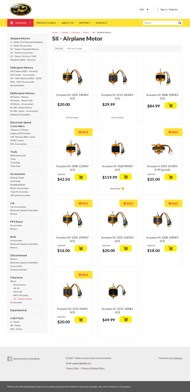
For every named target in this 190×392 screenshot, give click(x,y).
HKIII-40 (17, 291)
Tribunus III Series (19, 129)
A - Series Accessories (21, 45)
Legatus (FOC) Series (20, 133)
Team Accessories (19, 191)
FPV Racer (16, 221)
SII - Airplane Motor (22, 298)
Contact (102, 23)
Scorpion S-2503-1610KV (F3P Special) (162, 167)
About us (68, 23)
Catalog (20, 23)
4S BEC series (17, 140)
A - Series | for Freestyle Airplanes (26, 42)
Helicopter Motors (21, 67)
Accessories (17, 173)
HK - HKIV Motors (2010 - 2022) (25, 78)
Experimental (18, 310)
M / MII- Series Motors (21, 107)
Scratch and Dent (18, 269)
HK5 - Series (16, 329)
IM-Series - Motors (19, 97)
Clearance (16, 277)
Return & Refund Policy (93, 368)
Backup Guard (17, 177)
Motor (13, 281)
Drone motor (19, 284)
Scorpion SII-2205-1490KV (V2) (72, 96)
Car (12, 203)
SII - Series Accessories (21, 52)
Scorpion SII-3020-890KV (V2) (117, 167)
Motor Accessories (19, 188)
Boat (13, 236)
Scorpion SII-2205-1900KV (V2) (72, 239)
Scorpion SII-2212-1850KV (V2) (117, 96)
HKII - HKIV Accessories (22, 82)
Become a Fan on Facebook (27, 358)
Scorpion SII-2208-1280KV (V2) (162, 239)
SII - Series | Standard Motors (24, 49)
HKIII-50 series (20, 295)
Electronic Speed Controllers (24, 210)
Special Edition (17, 85)
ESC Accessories (18, 144)
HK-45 (16, 288)
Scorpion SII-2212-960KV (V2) (72, 310)
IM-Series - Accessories (21, 104)
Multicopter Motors (22, 93)
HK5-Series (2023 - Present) (24, 71)
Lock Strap (15, 181)
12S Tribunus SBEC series (22, 137)
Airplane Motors (20, 38)
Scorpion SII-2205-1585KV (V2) (117, 239)
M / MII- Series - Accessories (24, 111)
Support (84, 23)
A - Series (15, 322)
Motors (13, 214)
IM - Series (15, 325)
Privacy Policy (72, 368)
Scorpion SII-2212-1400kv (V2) (117, 310)
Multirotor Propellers (20, 114)
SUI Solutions (176, 358)
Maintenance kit (18, 155)
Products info (46, 23)
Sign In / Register (169, 9)
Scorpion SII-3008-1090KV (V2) (162, 96)
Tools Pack (15, 166)
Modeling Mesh (17, 184)
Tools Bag (15, 162)
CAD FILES (16, 318)
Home (55, 32)
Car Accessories (18, 206)
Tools (13, 151)
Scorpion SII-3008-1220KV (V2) (72, 167)
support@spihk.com (81, 363)
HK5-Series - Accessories (22, 74)
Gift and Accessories (20, 195)
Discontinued (18, 255)
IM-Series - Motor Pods (21, 100)
